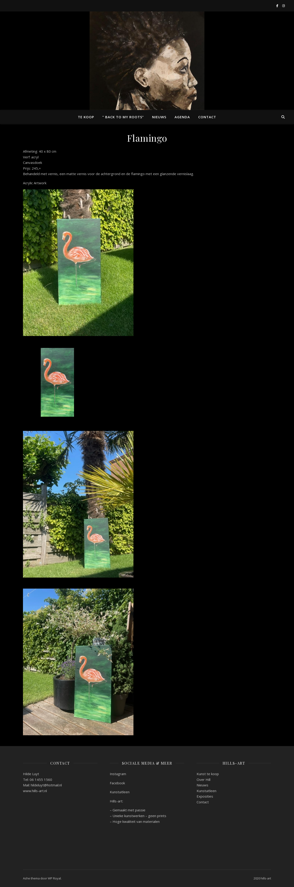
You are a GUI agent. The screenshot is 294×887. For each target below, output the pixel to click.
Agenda (182, 117)
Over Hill (203, 779)
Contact (207, 117)
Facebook (117, 783)
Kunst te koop (208, 773)
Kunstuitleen (120, 792)
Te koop (86, 117)
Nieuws (159, 117)
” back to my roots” (123, 117)
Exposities (205, 796)
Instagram (118, 773)
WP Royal (54, 878)
